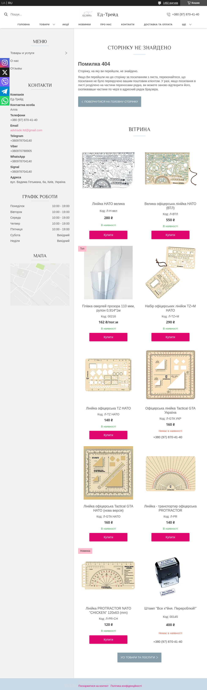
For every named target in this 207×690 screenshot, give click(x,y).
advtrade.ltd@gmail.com (26, 130)
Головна (24, 24)
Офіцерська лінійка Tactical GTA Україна (170, 410)
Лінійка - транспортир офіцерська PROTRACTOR (170, 508)
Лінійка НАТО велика (108, 204)
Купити (108, 235)
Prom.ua (123, 682)
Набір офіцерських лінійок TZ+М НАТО (170, 308)
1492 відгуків (170, 2)
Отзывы (16, 68)
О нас (14, 60)
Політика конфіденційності (126, 686)
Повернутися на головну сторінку (111, 101)
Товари (44, 24)
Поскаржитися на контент (93, 686)
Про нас (106, 24)
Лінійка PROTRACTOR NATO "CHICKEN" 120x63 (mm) (108, 610)
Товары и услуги (22, 53)
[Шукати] (6, 14)
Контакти (128, 24)
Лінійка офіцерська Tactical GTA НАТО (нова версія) (108, 508)
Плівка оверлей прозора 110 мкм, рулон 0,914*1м (108, 308)
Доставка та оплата (158, 24)
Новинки (85, 24)
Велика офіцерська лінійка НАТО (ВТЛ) (170, 206)
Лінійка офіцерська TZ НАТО (108, 408)
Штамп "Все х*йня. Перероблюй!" (170, 608)
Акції (65, 24)
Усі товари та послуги (138, 657)
